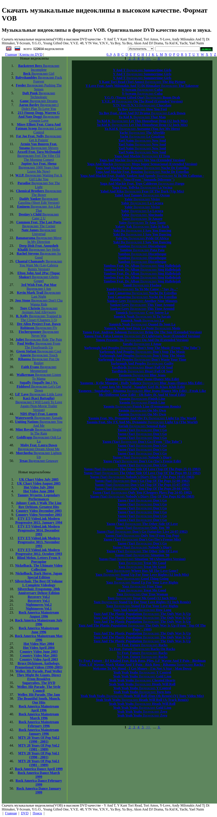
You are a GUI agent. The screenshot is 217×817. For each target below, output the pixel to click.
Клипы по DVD (30, 54)
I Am (39, 287)
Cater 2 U (39, 216)
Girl (38, 73)
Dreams (39, 101)
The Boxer (38, 193)
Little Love (38, 394)
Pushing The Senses (39, 87)
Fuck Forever (38, 79)
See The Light (39, 185)
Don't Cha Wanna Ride (39, 302)
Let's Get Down (39, 386)
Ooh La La (39, 439)
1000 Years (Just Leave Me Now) (39, 167)
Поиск (37, 813)
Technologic (38, 95)
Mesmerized (38, 369)
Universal (39, 232)
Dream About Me (38, 447)
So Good (39, 255)
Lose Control (39, 128)
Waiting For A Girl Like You (38, 177)
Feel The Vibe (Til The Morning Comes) (38, 155)
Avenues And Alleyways (39, 310)
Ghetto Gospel (38, 277)
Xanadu (38, 416)
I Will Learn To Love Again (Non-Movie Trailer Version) (38, 404)
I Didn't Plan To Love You (39, 107)
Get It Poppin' (38, 138)
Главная (11, 54)
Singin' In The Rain (39, 431)
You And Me (38, 423)
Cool (38, 351)
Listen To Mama (39, 376)
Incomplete (38, 67)
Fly (39, 326)
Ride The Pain (39, 339)
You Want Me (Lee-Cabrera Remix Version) (38, 265)
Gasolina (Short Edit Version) (38, 200)
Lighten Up (39, 455)
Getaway (38, 461)
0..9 (109, 54)
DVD (25, 813)
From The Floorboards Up (38, 345)
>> (148, 58)
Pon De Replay (38, 361)
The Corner (38, 224)
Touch (39, 355)
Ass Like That (38, 208)
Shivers (38, 146)
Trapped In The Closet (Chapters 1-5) (38, 318)
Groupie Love (39, 116)
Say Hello (39, 247)
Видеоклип (142, 70)
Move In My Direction (39, 240)
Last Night (39, 294)
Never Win (39, 333)
